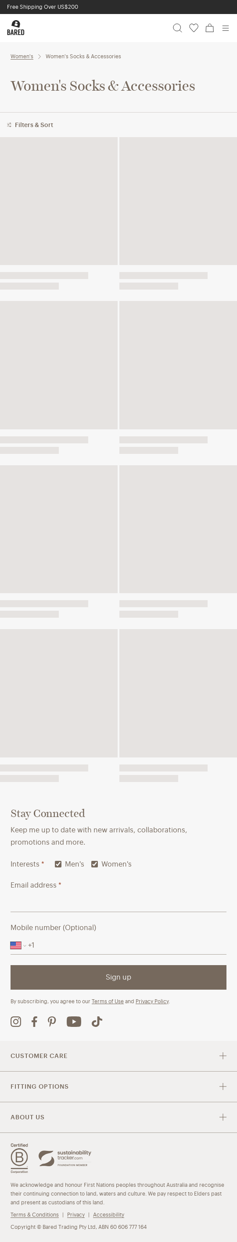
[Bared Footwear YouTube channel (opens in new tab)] (74, 1021)
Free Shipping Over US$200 (42, 7)
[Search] (177, 28)
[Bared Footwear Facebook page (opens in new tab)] (34, 1021)
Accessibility (108, 1214)
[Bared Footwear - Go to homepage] (16, 27)
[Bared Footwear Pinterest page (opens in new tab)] (52, 1021)
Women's (22, 56)
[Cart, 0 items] (209, 28)
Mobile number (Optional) (53, 927)
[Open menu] (225, 28)
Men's (69, 864)
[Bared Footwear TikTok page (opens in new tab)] (97, 1021)
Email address (36, 885)
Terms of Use (108, 1001)
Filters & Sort (30, 124)
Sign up (118, 977)
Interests (27, 864)
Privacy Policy (152, 1001)
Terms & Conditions (35, 1214)
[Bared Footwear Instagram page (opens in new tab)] (16, 1021)
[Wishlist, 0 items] (193, 28)
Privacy (76, 1214)
